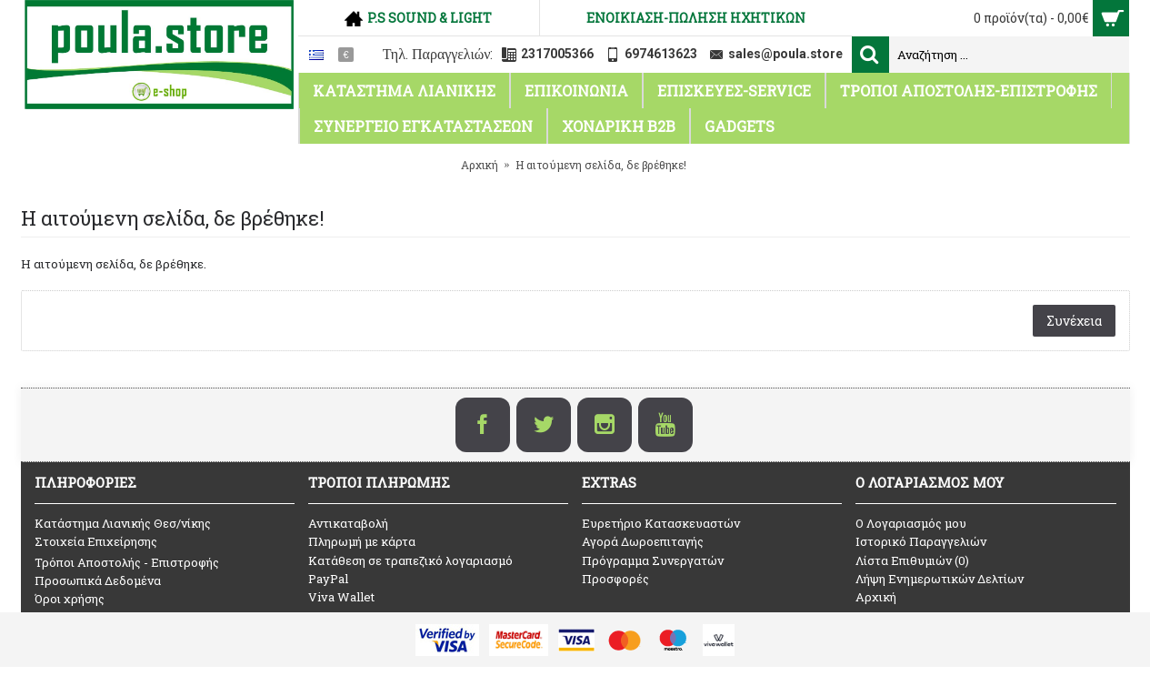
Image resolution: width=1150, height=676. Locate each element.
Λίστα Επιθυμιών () (912, 560)
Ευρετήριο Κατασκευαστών (661, 523)
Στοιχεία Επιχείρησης (96, 541)
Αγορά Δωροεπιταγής (643, 541)
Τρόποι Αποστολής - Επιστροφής (127, 562)
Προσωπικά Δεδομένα (98, 580)
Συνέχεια (1074, 320)
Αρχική (875, 597)
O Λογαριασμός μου (910, 523)
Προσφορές (615, 578)
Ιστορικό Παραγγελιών (920, 541)
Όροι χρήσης (70, 598)
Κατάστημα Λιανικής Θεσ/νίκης (123, 523)
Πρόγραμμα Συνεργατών (653, 560)
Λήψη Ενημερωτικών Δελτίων (939, 578)
